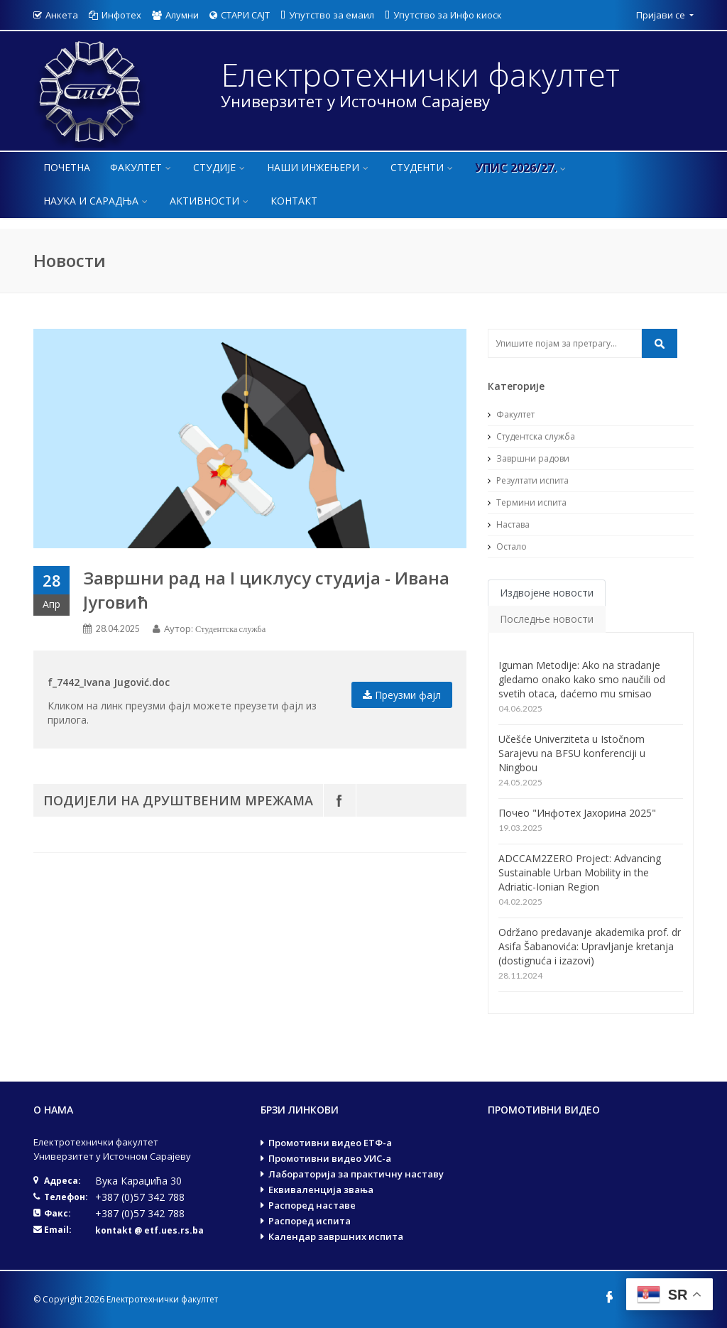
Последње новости (547, 619)
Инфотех (115, 15)
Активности (210, 200)
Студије (220, 167)
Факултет (141, 167)
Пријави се (661, 15)
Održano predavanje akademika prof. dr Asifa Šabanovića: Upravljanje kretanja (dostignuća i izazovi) (589, 946)
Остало (507, 546)
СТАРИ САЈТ (239, 15)
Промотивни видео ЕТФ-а (330, 1142)
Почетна (66, 167)
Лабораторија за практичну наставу (356, 1174)
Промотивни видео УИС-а (329, 1158)
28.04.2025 (118, 629)
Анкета (55, 15)
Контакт (293, 200)
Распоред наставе (312, 1205)
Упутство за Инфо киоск (443, 15)
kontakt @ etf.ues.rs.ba (149, 1230)
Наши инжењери (319, 167)
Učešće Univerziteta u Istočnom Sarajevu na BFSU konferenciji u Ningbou (571, 753)
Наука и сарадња (96, 200)
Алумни (175, 15)
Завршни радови (528, 458)
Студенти (422, 167)
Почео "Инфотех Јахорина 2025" (577, 813)
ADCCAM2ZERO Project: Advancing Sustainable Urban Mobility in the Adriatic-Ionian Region (579, 872)
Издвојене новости (547, 592)
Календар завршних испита (335, 1236)
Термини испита (527, 502)
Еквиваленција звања (320, 1189)
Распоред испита (309, 1220)
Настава (509, 524)
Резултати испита (528, 480)
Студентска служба (230, 629)
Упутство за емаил (327, 15)
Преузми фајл (402, 695)
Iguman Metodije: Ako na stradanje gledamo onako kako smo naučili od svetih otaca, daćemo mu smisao (581, 679)
